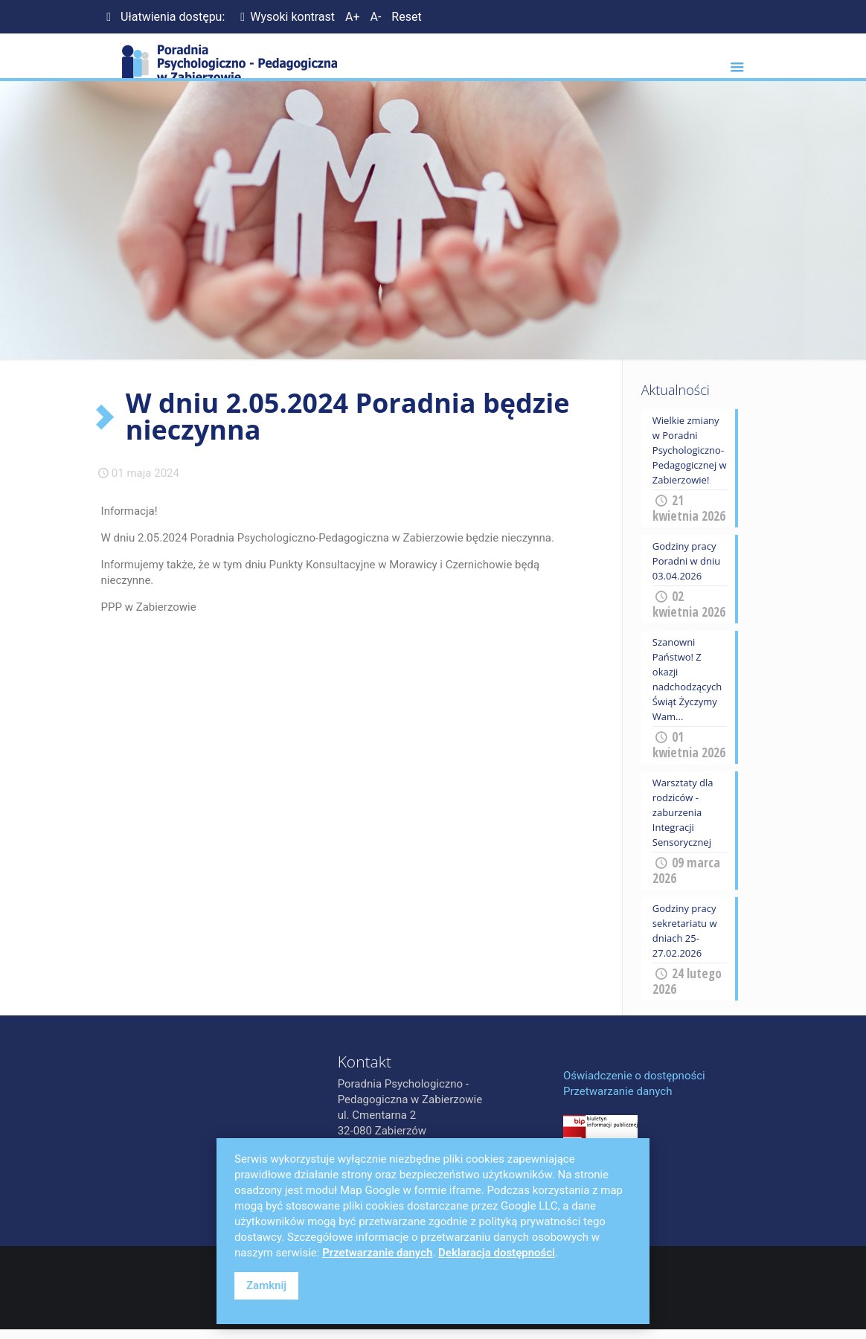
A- (375, 17)
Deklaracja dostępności (496, 1252)
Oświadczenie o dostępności (634, 1075)
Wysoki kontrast (285, 17)
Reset (406, 17)
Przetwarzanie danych (617, 1091)
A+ (352, 17)
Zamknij (266, 1285)
